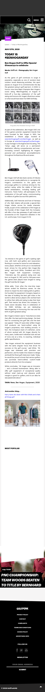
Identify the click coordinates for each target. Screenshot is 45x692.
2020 (37, 382)
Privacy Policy (22, 615)
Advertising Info (22, 636)
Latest (7, 44)
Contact (22, 619)
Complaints (22, 623)
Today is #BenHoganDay (19, 44)
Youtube (26, 650)
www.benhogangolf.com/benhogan (18, 139)
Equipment (30, 382)
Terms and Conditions (22, 627)
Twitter (21, 650)
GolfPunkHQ (12, 688)
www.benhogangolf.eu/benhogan (27, 141)
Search (29, 19)
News (12, 382)
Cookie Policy (22, 632)
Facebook (17, 650)
